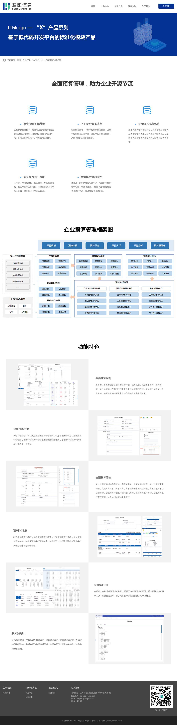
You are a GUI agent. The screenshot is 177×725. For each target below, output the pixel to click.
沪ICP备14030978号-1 (114, 721)
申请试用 (166, 6)
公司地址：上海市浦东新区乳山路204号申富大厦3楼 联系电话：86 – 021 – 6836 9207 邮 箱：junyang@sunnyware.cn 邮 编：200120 (91, 697)
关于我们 (146, 6)
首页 (93, 6)
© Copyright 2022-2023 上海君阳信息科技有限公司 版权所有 (83, 721)
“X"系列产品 (38, 60)
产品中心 (105, 6)
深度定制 (132, 6)
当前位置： (12, 60)
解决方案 (118, 6)
